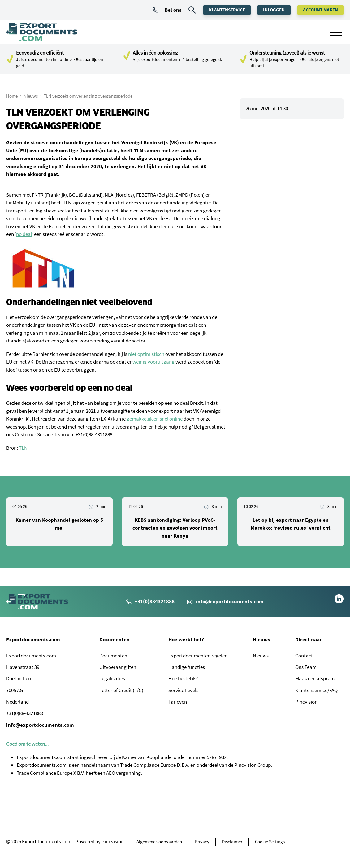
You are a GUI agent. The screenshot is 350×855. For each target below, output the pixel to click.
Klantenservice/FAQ (316, 690)
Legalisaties (112, 678)
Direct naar (308, 639)
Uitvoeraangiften (117, 667)
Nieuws (31, 96)
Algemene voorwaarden (159, 841)
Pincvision (306, 701)
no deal (24, 234)
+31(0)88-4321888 (94, 434)
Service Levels (183, 690)
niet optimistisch (146, 354)
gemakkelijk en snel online (155, 418)
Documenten (114, 639)
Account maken (319, 10)
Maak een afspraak (315, 678)
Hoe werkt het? (186, 639)
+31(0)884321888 (150, 601)
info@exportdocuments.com (230, 601)
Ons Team (306, 667)
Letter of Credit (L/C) (121, 690)
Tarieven (177, 701)
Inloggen (271, 10)
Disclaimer (232, 841)
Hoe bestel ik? (183, 678)
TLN (23, 447)
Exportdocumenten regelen (197, 655)
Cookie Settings (270, 841)
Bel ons (163, 10)
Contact (304, 655)
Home (12, 96)
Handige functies (186, 667)
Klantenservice (223, 10)
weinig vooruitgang (153, 361)
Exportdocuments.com (33, 639)
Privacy (202, 841)
